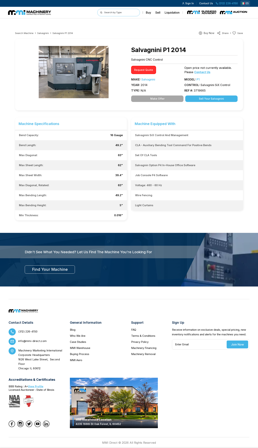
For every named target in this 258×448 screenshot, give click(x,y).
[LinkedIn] (46, 426)
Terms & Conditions (143, 335)
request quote (143, 69)
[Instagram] (20, 426)
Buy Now (209, 33)
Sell (157, 12)
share (223, 33)
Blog (72, 329)
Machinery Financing (143, 348)
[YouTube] (37, 426)
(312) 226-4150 (227, 3)
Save (237, 33)
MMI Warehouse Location (98, 421)
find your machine (50, 269)
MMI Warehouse (80, 348)
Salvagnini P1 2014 (62, 33)
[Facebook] (12, 426)
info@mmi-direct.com (32, 341)
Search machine (24, 33)
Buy (148, 12)
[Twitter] (29, 426)
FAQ (133, 329)
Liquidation (172, 12)
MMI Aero (76, 360)
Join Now (237, 344)
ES (245, 3)
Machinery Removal (143, 354)
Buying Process (79, 354)
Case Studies (78, 342)
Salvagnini (43, 33)
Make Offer (157, 98)
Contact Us (206, 3)
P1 (198, 79)
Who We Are (77, 335)
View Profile (35, 386)
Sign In (188, 3)
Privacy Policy (140, 342)
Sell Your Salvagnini (211, 98)
